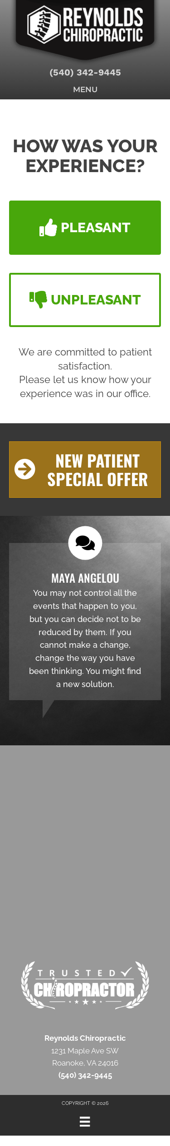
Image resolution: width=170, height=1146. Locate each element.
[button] (85, 228)
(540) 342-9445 (85, 72)
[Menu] (84, 1121)
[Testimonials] (85, 621)
